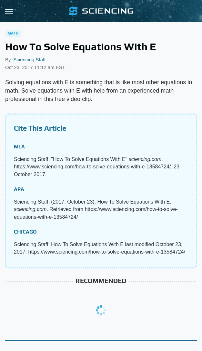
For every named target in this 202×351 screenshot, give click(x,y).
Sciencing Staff (29, 59)
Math (13, 33)
